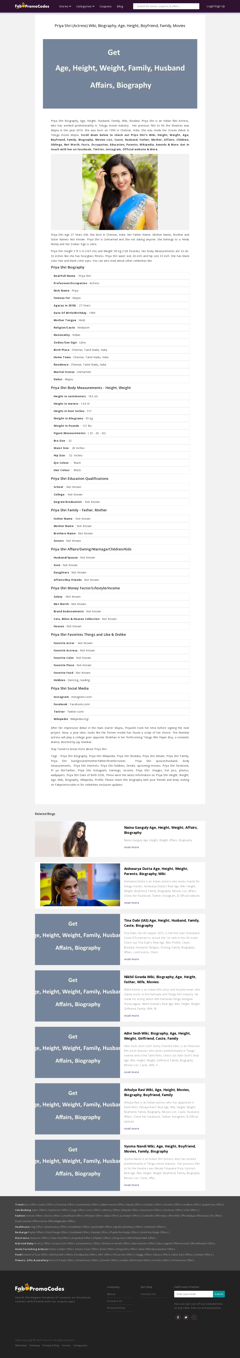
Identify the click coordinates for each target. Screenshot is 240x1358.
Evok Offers (109, 1249)
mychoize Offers (152, 1210)
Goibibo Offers (154, 1204)
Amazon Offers (41, 1238)
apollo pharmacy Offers (129, 1226)
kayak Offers (135, 1204)
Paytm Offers (37, 1232)
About (111, 1294)
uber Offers (40, 1210)
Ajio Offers (168, 1215)
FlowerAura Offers (89, 1260)
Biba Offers (113, 1215)
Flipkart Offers (103, 1238)
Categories (80, 1345)
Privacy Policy (116, 1307)
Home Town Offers (88, 1249)
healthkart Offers (80, 1226)
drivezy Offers (112, 1210)
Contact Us (114, 1301)
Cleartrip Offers (66, 1204)
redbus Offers (193, 1204)
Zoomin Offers (111, 1260)
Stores (66, 1345)
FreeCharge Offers (58, 1232)
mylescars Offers (60, 1210)
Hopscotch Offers (65, 1243)
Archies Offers (162, 1260)
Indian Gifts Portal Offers (137, 1260)
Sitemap (34, 1345)
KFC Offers (106, 1254)
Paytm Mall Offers (145, 1238)
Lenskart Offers (131, 1215)
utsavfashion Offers (90, 1243)
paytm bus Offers (213, 1204)
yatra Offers (48, 1204)
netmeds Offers (155, 1226)
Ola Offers (192, 1210)
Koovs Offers (54, 1215)
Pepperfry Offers (128, 1249)
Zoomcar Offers (174, 1210)
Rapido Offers (131, 1210)
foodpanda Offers (87, 1254)
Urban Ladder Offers (62, 1249)
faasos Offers (163, 1254)
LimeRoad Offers (74, 1215)
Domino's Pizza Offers (36, 1254)
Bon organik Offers (169, 1243)
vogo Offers (79, 1210)
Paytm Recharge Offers (126, 1232)
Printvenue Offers (183, 1260)
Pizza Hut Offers (125, 1254)
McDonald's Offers (62, 1254)
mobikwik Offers (81, 1232)
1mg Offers (38, 1226)
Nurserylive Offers (164, 1249)
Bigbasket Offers (65, 1221)
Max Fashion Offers (145, 1243)
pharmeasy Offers (57, 1226)
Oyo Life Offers (212, 1215)
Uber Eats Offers (183, 1254)
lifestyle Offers (95, 1215)
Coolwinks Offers (152, 1215)
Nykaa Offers (195, 1215)
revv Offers (95, 1210)
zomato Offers (204, 1254)
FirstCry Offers (44, 1243)
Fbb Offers (181, 1215)
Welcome (21, 1345)
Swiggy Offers (145, 1254)
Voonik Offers (189, 1243)
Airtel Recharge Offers (155, 1232)
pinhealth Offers (103, 1226)
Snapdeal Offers (83, 1238)
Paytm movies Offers (27, 1221)
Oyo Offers (32, 1204)
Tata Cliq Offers (61, 1238)
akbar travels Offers (114, 1204)
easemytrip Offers (89, 1204)
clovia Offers (47, 1221)
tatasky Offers (101, 1232)
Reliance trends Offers (118, 1243)
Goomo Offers (174, 1204)
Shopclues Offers (123, 1238)
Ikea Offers (146, 1249)
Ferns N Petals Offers (63, 1260)
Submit (219, 1294)
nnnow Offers (35, 1215)
